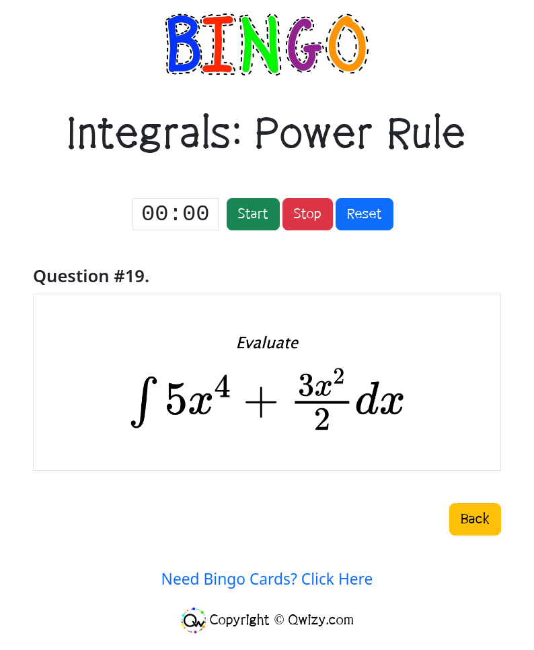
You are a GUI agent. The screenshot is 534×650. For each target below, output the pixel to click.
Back (475, 519)
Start (253, 214)
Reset (364, 214)
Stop (307, 214)
